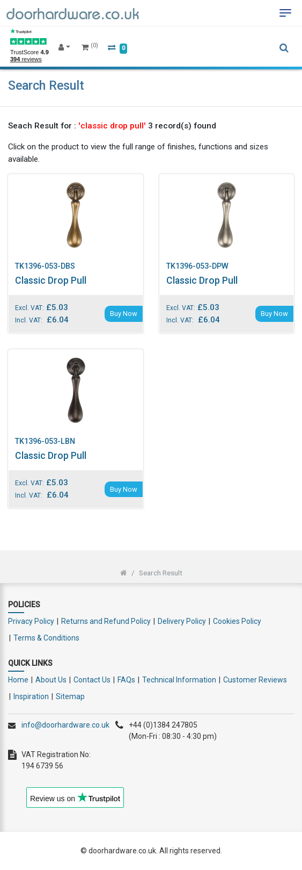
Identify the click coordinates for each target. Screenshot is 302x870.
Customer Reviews (255, 679)
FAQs (126, 679)
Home (18, 679)
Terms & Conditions (46, 638)
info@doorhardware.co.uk (65, 725)
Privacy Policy (31, 621)
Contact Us (92, 679)
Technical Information (179, 679)
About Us (51, 679)
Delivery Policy (182, 621)
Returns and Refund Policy (106, 621)
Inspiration (31, 696)
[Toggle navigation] (285, 13)
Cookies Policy (237, 621)
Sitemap (70, 696)
